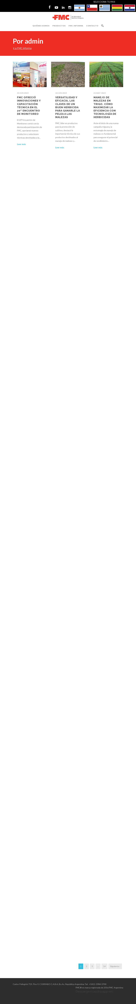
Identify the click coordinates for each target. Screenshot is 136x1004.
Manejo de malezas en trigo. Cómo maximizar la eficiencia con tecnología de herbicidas (105, 107)
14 (104, 966)
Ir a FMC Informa (22, 48)
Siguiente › (115, 966)
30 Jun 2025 (23, 93)
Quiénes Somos (41, 26)
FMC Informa (76, 26)
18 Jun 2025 (61, 93)
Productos (59, 26)
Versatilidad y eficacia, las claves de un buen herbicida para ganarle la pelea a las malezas (67, 107)
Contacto (92, 26)
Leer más (21, 144)
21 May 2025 (100, 93)
